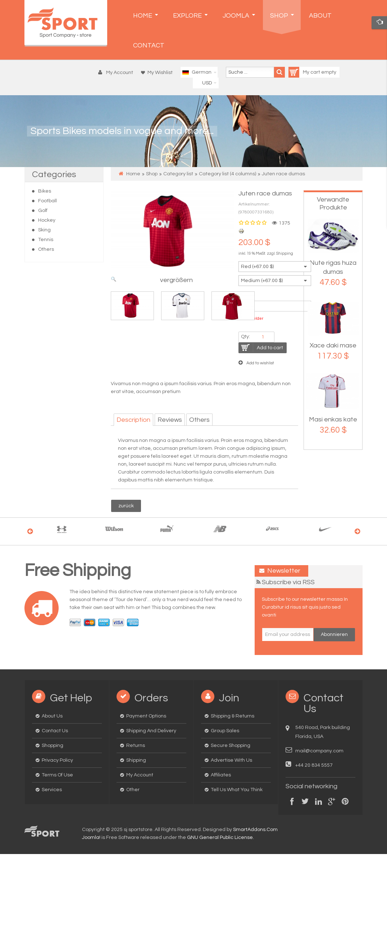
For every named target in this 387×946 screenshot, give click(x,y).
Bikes (44, 191)
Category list (178, 173)
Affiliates (221, 774)
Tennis (45, 239)
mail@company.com (319, 750)
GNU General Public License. (220, 837)
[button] (117, 72)
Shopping (52, 745)
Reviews (170, 419)
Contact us (55, 730)
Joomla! (91, 837)
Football (47, 200)
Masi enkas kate (333, 419)
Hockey (46, 220)
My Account (139, 774)
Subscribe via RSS (288, 582)
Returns (135, 745)
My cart (304, 72)
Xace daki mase (333, 345)
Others (46, 249)
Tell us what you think (237, 789)
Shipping (284, 253)
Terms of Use (57, 774)
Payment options (146, 716)
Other (133, 789)
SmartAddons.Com (255, 829)
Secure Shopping (230, 745)
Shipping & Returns (232, 716)
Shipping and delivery (151, 730)
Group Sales (225, 730)
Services (52, 789)
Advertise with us (231, 760)
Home (133, 173)
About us (52, 716)
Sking (44, 229)
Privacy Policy (57, 760)
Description (133, 419)
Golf (42, 210)
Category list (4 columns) (227, 173)
